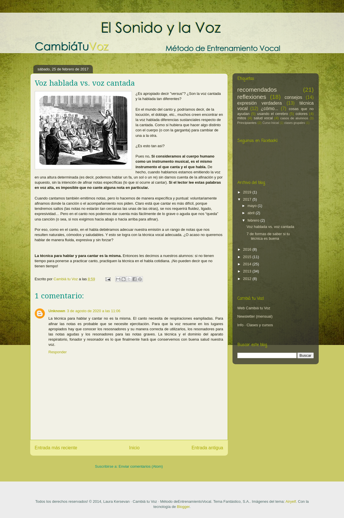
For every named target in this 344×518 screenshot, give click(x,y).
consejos (293, 97)
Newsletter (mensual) (255, 316)
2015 (248, 257)
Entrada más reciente (56, 447)
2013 (248, 271)
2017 (248, 199)
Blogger (183, 506)
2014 (248, 264)
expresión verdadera (259, 103)
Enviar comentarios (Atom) (141, 466)
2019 (248, 192)
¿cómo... (269, 108)
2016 (248, 249)
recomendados (257, 89)
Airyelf (290, 501)
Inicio (134, 447)
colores (301, 114)
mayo (252, 206)
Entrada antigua (207, 447)
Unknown (57, 311)
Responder (58, 352)
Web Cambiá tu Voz (253, 308)
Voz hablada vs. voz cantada (270, 227)
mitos (241, 118)
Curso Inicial (270, 122)
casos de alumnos (294, 118)
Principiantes (247, 122)
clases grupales (294, 122)
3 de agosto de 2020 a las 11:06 (93, 311)
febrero (253, 220)
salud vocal (263, 118)
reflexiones (251, 96)
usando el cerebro (272, 114)
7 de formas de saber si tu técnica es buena (268, 236)
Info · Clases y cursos (255, 325)
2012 (248, 279)
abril (251, 213)
